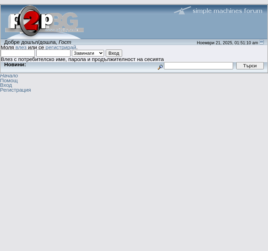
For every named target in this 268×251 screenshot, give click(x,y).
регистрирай (60, 47)
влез (21, 47)
